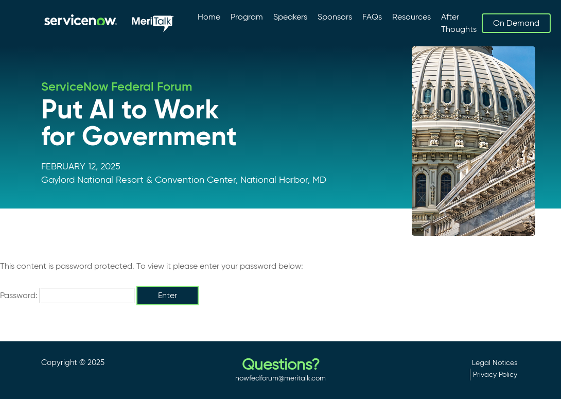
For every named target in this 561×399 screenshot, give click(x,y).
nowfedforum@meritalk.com (280, 378)
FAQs (372, 17)
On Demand (516, 23)
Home (209, 17)
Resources (411, 17)
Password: (67, 295)
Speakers (290, 17)
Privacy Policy (495, 374)
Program (247, 17)
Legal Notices (494, 362)
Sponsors (335, 17)
